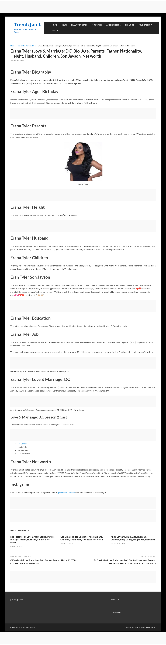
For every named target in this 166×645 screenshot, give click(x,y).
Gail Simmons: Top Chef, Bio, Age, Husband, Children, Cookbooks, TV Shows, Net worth (81, 538)
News (64, 25)
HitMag (152, 627)
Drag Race (57, 31)
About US (115, 599)
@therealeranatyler (66, 492)
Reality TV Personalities (26, 46)
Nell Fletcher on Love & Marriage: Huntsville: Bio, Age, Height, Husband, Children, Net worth (32, 539)
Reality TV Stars (79, 25)
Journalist (144, 25)
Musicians (97, 25)
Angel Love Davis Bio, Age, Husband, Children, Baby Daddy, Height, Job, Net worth (133, 538)
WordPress (140, 627)
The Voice (129, 25)
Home (54, 25)
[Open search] (152, 25)
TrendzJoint (27, 24)
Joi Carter (22, 443)
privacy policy (16, 599)
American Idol (113, 25)
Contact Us (116, 612)
